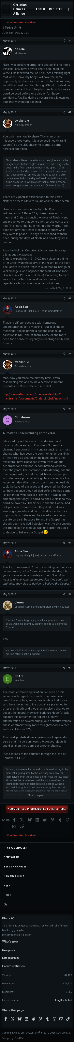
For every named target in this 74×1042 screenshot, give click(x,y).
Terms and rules (15, 866)
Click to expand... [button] (37, 795)
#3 (69, 298)
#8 (69, 667)
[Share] (64, 40)
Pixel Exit (19, 1038)
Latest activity (10, 957)
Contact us (12, 857)
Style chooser (15, 847)
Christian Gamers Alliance (20, 9)
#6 (69, 542)
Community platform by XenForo (36, 1032)
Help (7, 885)
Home (7, 895)
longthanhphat (63, 1000)
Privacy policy (14, 876)
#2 (69, 112)
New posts (8, 950)
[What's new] (68, 9)
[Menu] (6, 9)
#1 (69, 40)
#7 (69, 594)
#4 (69, 353)
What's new (10, 941)
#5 (69, 409)
